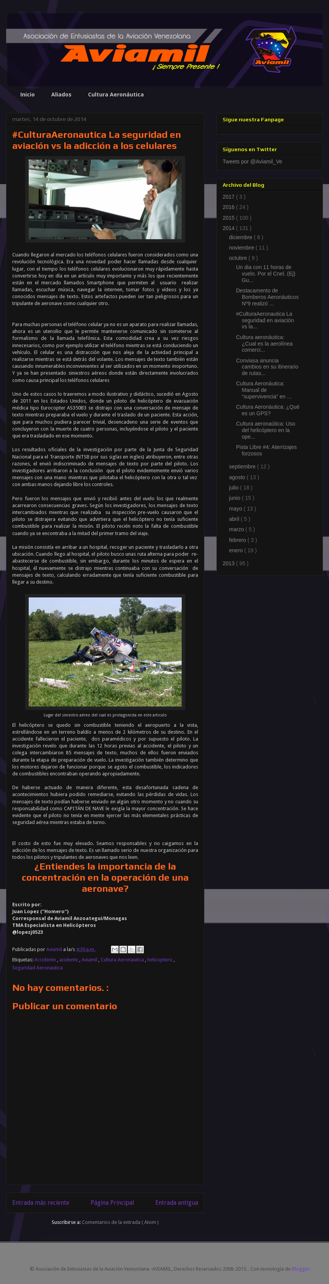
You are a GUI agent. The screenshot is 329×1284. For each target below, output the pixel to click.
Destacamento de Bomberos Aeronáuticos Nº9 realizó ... (267, 297)
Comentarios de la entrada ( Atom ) (120, 1222)
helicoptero (160, 960)
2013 (229, 563)
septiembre (243, 466)
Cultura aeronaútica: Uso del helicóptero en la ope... (265, 430)
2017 (229, 197)
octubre (239, 258)
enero (236, 550)
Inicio (27, 94)
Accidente (45, 960)
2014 (229, 228)
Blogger (301, 1269)
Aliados (61, 94)
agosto (238, 477)
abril (235, 519)
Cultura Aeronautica (123, 960)
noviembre (242, 248)
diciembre (241, 237)
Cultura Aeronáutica (116, 94)
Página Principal (112, 1202)
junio (235, 498)
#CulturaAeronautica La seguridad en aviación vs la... (265, 320)
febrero (238, 540)
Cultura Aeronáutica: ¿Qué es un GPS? (268, 410)
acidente (69, 960)
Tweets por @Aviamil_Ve (252, 161)
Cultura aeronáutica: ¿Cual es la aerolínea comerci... (264, 343)
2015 (229, 218)
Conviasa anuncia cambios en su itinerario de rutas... (267, 367)
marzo (237, 529)
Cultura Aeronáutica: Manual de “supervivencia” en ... (264, 390)
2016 (229, 207)
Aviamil (89, 960)
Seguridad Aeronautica (37, 968)
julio (234, 488)
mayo (236, 509)
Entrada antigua (176, 1202)
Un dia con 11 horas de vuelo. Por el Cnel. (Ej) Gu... (265, 273)
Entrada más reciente (40, 1202)
